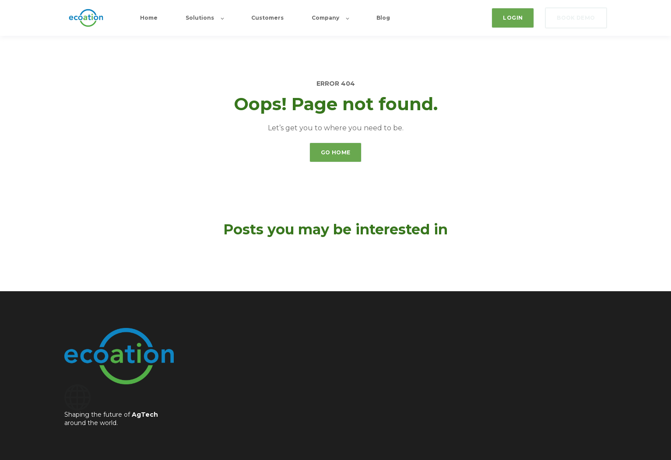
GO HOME (336, 152)
